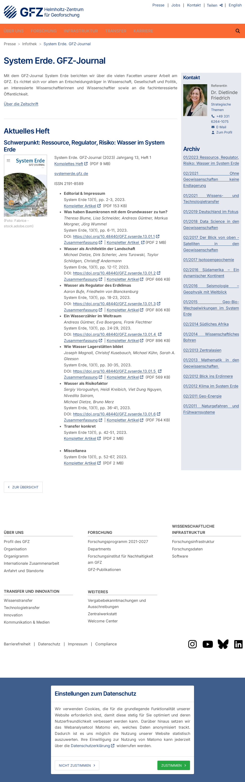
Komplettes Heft (68, 163)
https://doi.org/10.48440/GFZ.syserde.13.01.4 (115, 334)
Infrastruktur (81, 30)
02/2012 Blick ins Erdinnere (208, 376)
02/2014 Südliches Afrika (206, 324)
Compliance (106, 644)
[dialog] (122, 729)
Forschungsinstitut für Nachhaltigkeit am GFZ (120, 559)
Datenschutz (49, 644)
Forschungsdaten (187, 549)
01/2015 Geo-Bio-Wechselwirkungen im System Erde (211, 307)
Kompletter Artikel (80, 205)
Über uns (14, 30)
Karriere (143, 30)
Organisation (15, 549)
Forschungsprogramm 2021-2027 (118, 541)
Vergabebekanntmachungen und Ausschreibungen (117, 603)
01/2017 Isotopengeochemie (208, 259)
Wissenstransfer (18, 600)
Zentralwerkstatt (102, 613)
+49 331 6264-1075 (220, 118)
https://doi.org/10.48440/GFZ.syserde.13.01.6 (114, 414)
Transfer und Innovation (31, 591)
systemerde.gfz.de (71, 173)
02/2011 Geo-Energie (202, 396)
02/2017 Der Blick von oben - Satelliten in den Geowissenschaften (211, 243)
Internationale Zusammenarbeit (31, 563)
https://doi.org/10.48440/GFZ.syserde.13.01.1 (114, 236)
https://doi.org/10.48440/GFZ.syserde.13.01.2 (114, 273)
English (235, 5)
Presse (158, 5)
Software (180, 556)
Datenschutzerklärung (90, 745)
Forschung (44, 30)
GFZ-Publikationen (104, 569)
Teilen (212, 5)
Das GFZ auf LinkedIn (238, 644)
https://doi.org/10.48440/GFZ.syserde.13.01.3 (114, 304)
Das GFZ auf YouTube (207, 644)
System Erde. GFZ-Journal (67, 43)
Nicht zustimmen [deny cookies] (75, 765)
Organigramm (16, 556)
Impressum (78, 644)
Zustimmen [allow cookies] (171, 765)
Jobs (175, 5)
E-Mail (221, 127)
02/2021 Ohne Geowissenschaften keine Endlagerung (211, 179)
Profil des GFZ (17, 541)
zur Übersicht (25, 487)
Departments (99, 549)
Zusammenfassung (81, 242)
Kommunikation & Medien (27, 622)
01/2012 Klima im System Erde (210, 386)
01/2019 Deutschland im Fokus (210, 211)
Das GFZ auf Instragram (192, 644)
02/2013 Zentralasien (202, 350)
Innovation (13, 615)
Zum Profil (224, 132)
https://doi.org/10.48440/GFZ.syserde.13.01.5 (115, 371)
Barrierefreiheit (17, 644)
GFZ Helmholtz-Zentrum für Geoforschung (43, 12)
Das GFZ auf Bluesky (223, 644)
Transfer (115, 30)
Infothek (29, 43)
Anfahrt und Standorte (24, 570)
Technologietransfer (22, 607)
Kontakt (194, 5)
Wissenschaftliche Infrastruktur (193, 529)
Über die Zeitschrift (21, 103)
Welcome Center (103, 621)
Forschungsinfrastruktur (193, 541)
